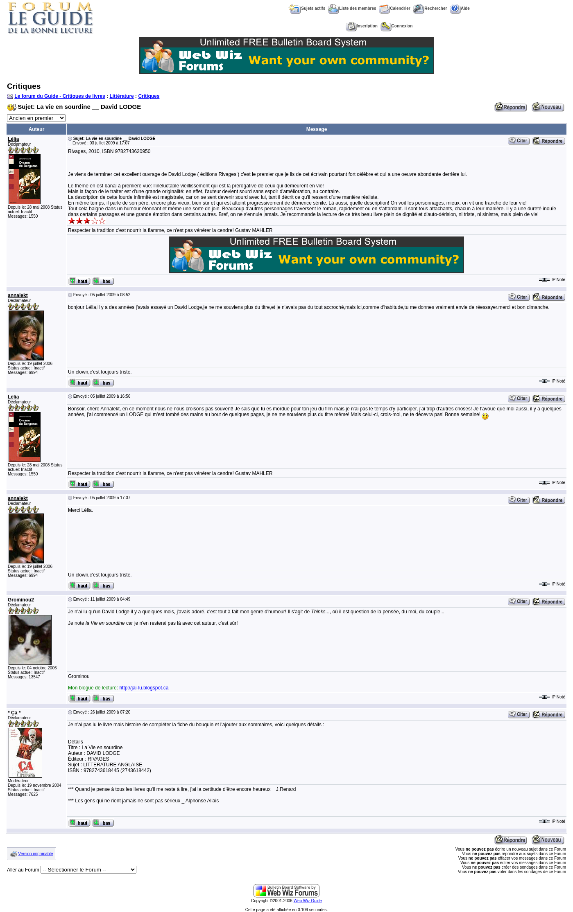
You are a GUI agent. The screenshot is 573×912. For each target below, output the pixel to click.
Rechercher (430, 8)
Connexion (396, 26)
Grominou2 (21, 600)
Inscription (362, 26)
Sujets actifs (306, 8)
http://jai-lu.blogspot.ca (143, 688)
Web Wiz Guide (308, 900)
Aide (460, 8)
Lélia (13, 139)
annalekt (18, 295)
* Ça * (14, 713)
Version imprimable (35, 853)
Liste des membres (352, 8)
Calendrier (394, 8)
